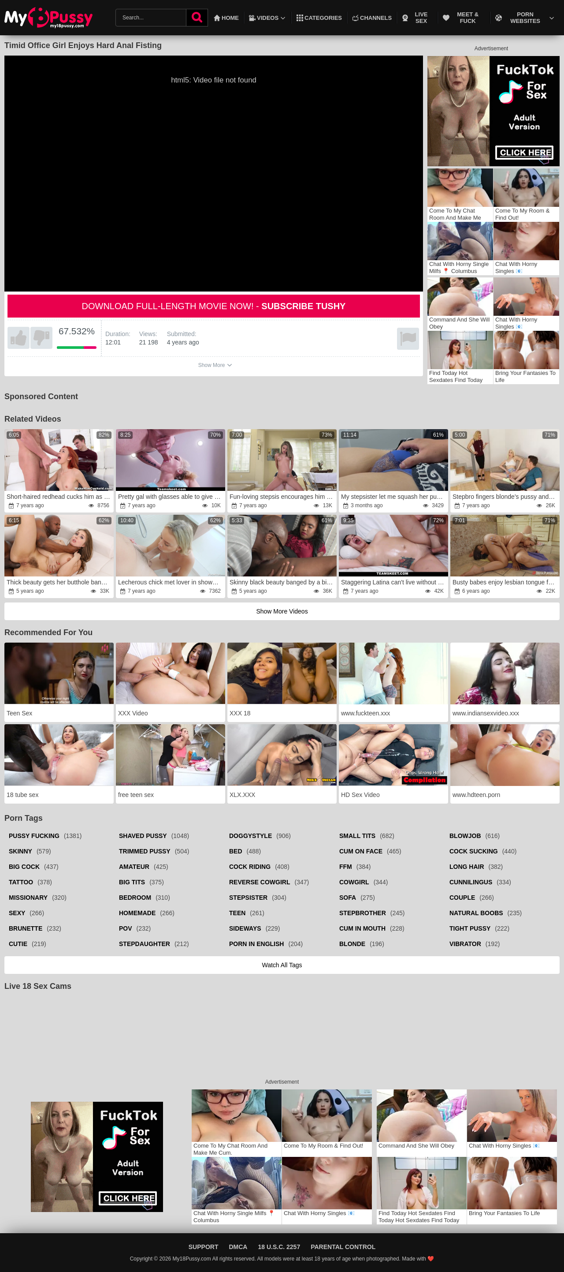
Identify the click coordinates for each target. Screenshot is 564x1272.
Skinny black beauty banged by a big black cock (283, 582)
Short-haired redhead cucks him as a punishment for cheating (60, 496)
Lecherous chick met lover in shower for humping (171, 582)
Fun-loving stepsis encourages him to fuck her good (283, 496)
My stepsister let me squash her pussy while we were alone (394, 496)
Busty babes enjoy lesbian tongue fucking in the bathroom (506, 582)
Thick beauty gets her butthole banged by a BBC (60, 582)
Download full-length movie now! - (214, 306)
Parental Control (343, 1246)
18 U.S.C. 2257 (279, 1246)
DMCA (238, 1246)
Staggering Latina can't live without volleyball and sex (394, 582)
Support (204, 1246)
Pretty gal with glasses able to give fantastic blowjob (171, 496)
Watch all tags (282, 965)
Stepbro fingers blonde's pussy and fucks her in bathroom (506, 496)
